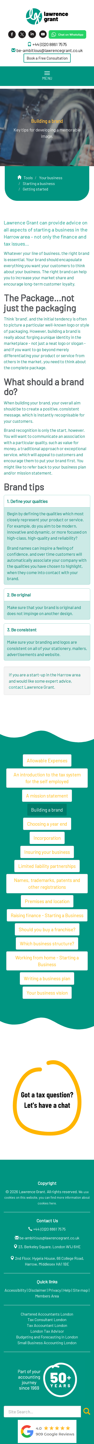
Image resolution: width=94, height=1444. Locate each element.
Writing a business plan (47, 978)
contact (16, 686)
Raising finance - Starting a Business (47, 915)
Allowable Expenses (47, 760)
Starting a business (39, 183)
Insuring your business (47, 852)
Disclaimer (37, 1290)
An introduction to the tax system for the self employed (47, 778)
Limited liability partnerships (47, 866)
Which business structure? (47, 943)
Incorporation (47, 838)
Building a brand (47, 810)
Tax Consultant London (47, 1319)
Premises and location (47, 901)
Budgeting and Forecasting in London (47, 1336)
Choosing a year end (47, 824)
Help (67, 1290)
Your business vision (47, 993)
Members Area (47, 1295)
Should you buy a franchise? (47, 929)
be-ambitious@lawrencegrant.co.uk (49, 50)
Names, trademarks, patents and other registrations (47, 883)
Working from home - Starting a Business (47, 961)
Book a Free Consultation (47, 58)
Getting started (35, 189)
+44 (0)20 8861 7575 (49, 44)
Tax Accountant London (47, 1325)
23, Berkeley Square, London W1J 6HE (49, 1246)
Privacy (54, 1290)
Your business (50, 177)
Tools (28, 177)
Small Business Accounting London (47, 1342)
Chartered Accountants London (47, 1314)
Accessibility (15, 1290)
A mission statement (47, 796)
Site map (80, 1290)
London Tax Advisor (47, 1331)
